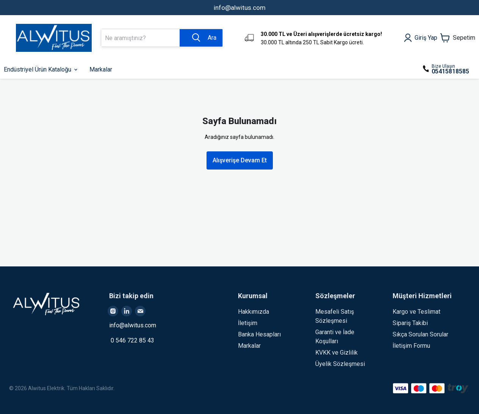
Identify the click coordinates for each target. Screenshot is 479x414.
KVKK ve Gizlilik (336, 352)
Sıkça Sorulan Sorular (420, 334)
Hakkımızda (253, 311)
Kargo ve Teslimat (416, 311)
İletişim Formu (411, 345)
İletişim (247, 323)
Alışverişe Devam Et (240, 160)
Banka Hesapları (259, 334)
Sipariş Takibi (410, 323)
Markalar (249, 345)
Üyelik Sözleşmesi (340, 363)
